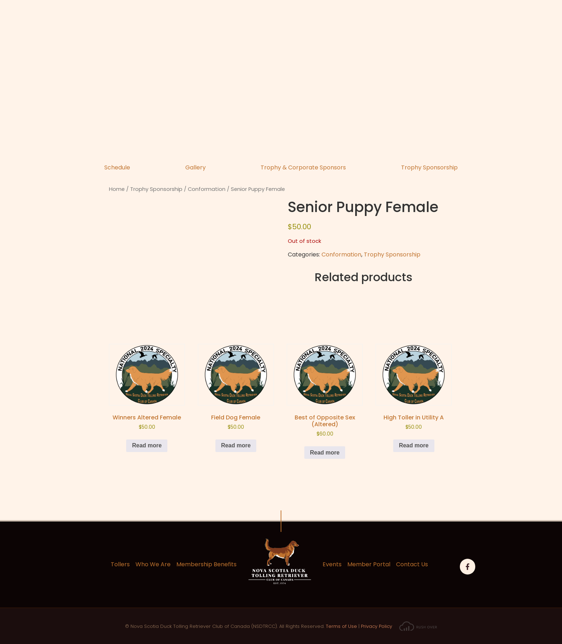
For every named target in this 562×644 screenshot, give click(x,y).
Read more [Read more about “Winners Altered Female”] (147, 445)
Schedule (117, 167)
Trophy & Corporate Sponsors (303, 167)
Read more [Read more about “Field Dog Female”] (236, 445)
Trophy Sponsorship (429, 167)
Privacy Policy (376, 626)
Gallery (195, 167)
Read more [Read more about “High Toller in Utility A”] (414, 445)
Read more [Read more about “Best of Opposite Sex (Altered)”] (325, 453)
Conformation (206, 189)
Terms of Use (341, 626)
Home (117, 189)
